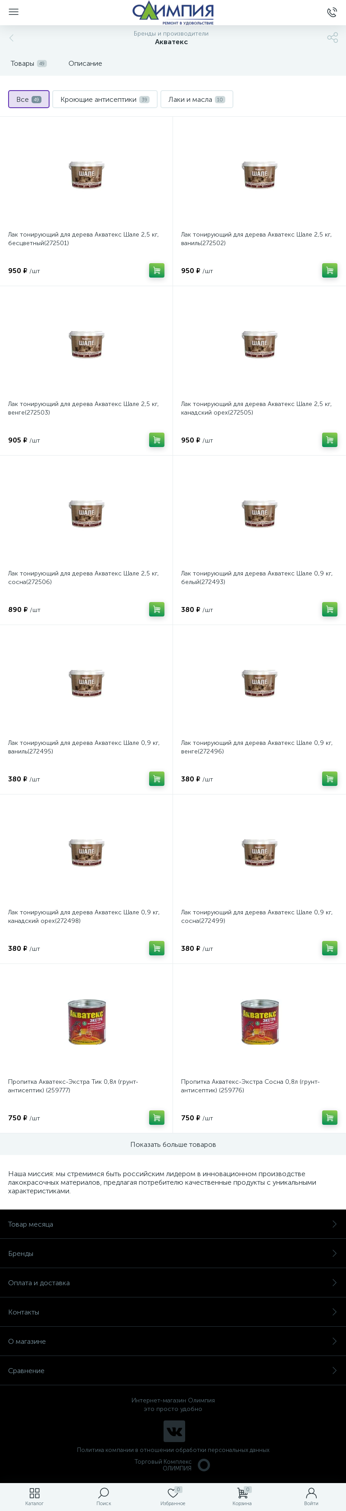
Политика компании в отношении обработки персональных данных (173, 1450)
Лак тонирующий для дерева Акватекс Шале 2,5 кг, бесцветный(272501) (83, 239)
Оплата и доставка (173, 1282)
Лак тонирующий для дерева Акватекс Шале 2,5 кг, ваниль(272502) (256, 239)
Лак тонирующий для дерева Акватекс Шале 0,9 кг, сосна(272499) (257, 916)
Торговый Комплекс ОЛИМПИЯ (173, 1465)
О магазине (173, 1341)
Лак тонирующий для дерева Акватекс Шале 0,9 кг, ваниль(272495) (84, 747)
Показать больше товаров (173, 1144)
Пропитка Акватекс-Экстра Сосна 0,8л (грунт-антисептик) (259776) (250, 1086)
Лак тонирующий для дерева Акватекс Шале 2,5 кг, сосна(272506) (83, 578)
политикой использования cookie (246, 1434)
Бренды (173, 1253)
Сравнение (173, 1370)
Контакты (173, 1312)
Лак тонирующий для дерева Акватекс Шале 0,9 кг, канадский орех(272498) (84, 916)
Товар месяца (173, 1224)
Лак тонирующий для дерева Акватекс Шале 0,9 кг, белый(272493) (257, 578)
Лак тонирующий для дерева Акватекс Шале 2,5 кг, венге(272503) (83, 408)
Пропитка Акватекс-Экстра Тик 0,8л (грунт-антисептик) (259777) (73, 1086)
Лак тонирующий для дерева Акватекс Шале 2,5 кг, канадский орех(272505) (256, 408)
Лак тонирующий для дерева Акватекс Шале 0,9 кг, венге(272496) (257, 747)
